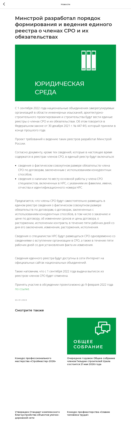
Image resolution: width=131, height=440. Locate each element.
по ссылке (22, 289)
